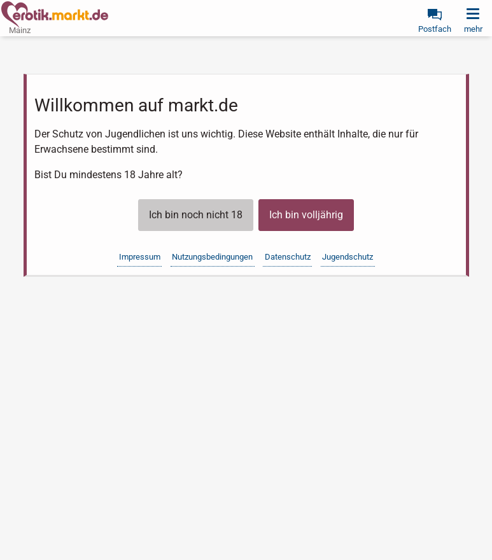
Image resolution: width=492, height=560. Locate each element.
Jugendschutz (347, 257)
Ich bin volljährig (306, 215)
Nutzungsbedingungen (212, 257)
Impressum (139, 257)
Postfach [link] (434, 29)
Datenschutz (288, 257)
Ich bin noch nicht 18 (195, 215)
